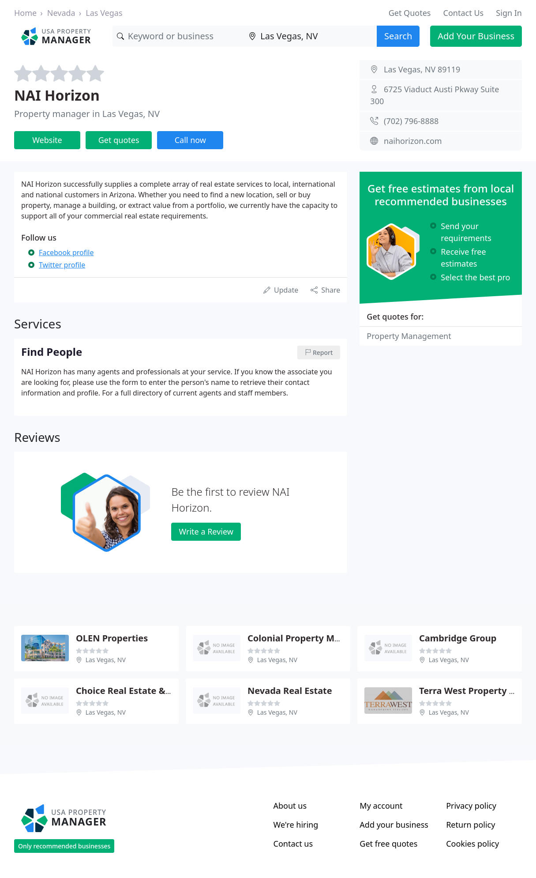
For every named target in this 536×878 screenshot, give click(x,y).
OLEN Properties (112, 638)
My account (381, 805)
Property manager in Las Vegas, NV (87, 114)
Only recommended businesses (64, 846)
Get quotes (118, 140)
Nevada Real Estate (289, 691)
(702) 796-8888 (411, 121)
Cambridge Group (457, 638)
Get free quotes (388, 843)
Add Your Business (476, 36)
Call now (190, 140)
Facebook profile (66, 252)
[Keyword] (178, 36)
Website (47, 140)
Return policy (470, 824)
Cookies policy (472, 843)
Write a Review (206, 531)
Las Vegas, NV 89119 (422, 69)
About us (290, 805)
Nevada (61, 13)
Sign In (509, 13)
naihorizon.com (413, 141)
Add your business (394, 824)
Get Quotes (410, 13)
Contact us (293, 843)
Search (398, 36)
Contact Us (463, 13)
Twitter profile (62, 265)
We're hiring (296, 824)
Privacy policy (471, 805)
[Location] (310, 36)
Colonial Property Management (316, 638)
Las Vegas (104, 13)
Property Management (409, 336)
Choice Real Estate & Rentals (138, 691)
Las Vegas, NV (106, 660)
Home (25, 13)
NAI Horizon (57, 95)
